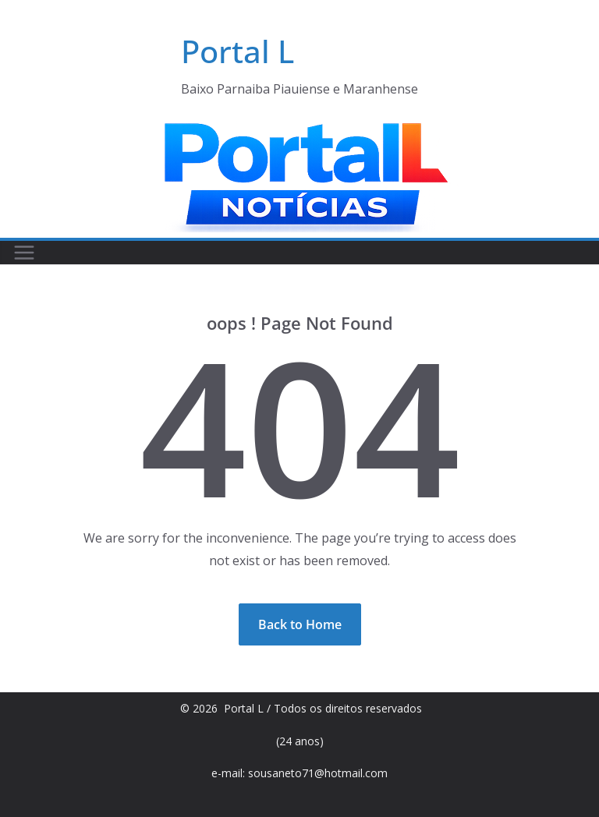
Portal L (237, 51)
